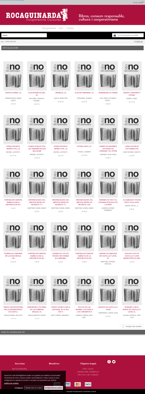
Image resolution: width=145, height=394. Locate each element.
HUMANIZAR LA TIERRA (108, 92)
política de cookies (11, 383)
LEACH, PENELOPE (61, 98)
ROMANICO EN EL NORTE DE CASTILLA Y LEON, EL (132, 309)
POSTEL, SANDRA (84, 152)
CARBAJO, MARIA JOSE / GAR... (84, 316)
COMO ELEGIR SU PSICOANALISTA (132, 147)
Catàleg (70, 28)
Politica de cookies (88, 375)
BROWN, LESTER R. (13, 152)
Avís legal (88, 369)
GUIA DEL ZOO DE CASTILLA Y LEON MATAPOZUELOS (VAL (131, 256)
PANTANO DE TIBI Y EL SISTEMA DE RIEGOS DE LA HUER (108, 202)
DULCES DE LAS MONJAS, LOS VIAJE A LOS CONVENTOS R (84, 309)
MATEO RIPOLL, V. (131, 205)
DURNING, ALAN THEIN (108, 154)
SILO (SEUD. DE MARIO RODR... (108, 99)
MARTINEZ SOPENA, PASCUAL (108, 263)
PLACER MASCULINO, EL (37, 93)
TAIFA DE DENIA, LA (13, 92)
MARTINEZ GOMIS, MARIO (37, 208)
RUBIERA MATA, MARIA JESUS (13, 99)
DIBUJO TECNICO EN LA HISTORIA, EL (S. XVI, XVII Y (60, 309)
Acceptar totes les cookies (53, 388)
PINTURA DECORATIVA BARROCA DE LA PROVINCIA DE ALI (84, 256)
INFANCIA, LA (60, 92)
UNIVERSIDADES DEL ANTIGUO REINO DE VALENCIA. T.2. (36, 202)
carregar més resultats (134, 326)
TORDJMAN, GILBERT (84, 98)
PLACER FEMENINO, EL (84, 92)
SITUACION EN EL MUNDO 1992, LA (13, 147)
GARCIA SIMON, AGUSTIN (13, 315)
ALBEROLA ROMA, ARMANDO (108, 209)
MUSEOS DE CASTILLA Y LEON (108, 308)
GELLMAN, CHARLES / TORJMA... (37, 100)
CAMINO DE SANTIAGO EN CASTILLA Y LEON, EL (108, 256)
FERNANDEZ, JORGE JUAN (108, 313)
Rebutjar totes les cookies (33, 388)
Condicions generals (88, 372)
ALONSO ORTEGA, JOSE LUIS (132, 316)
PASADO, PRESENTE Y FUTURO (131, 93)
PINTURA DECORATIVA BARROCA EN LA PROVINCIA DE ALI (13, 202)
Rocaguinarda (49, 28)
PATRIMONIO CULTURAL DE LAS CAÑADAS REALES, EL (36, 309)
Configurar (19, 388)
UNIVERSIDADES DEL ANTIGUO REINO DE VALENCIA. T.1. (60, 202)
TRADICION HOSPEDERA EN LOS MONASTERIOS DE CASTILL (13, 309)
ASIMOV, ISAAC (131, 98)
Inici (61, 28)
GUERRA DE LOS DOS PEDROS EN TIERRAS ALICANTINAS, (60, 256)
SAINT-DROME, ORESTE (131, 152)
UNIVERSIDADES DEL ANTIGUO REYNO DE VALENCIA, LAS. (84, 202)
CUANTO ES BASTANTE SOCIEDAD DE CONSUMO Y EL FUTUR (108, 148)
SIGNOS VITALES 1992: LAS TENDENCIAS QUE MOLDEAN (37, 148)
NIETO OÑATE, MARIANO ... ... (60, 316)
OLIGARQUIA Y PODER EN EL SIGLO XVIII (132, 201)
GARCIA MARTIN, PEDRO (37, 315)
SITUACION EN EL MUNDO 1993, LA (61, 147)
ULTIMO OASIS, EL (84, 146)
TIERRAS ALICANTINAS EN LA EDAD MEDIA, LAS (13, 256)
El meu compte (138, 2)
